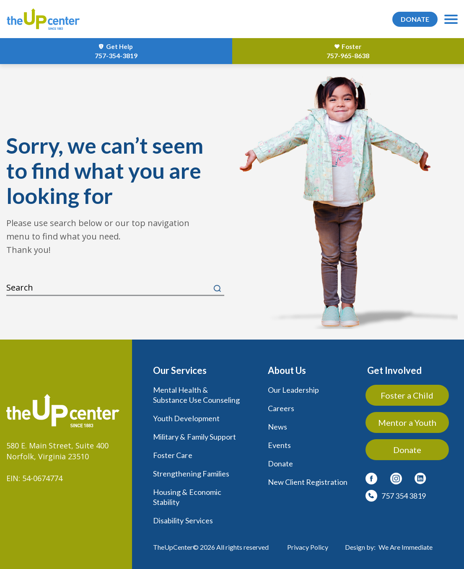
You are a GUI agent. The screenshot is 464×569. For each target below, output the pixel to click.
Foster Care (172, 455)
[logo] (43, 19)
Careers (281, 408)
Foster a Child (407, 395)
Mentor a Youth (407, 422)
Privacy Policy (307, 547)
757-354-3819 (116, 55)
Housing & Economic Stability (187, 497)
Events (279, 445)
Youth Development (186, 418)
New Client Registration (307, 482)
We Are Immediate (405, 547)
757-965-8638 (348, 55)
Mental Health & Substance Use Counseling (196, 394)
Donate (280, 463)
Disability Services (183, 520)
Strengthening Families (191, 473)
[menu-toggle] (451, 19)
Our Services (180, 370)
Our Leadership (293, 389)
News (277, 426)
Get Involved (394, 370)
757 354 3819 (403, 495)
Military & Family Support (194, 436)
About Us (287, 370)
